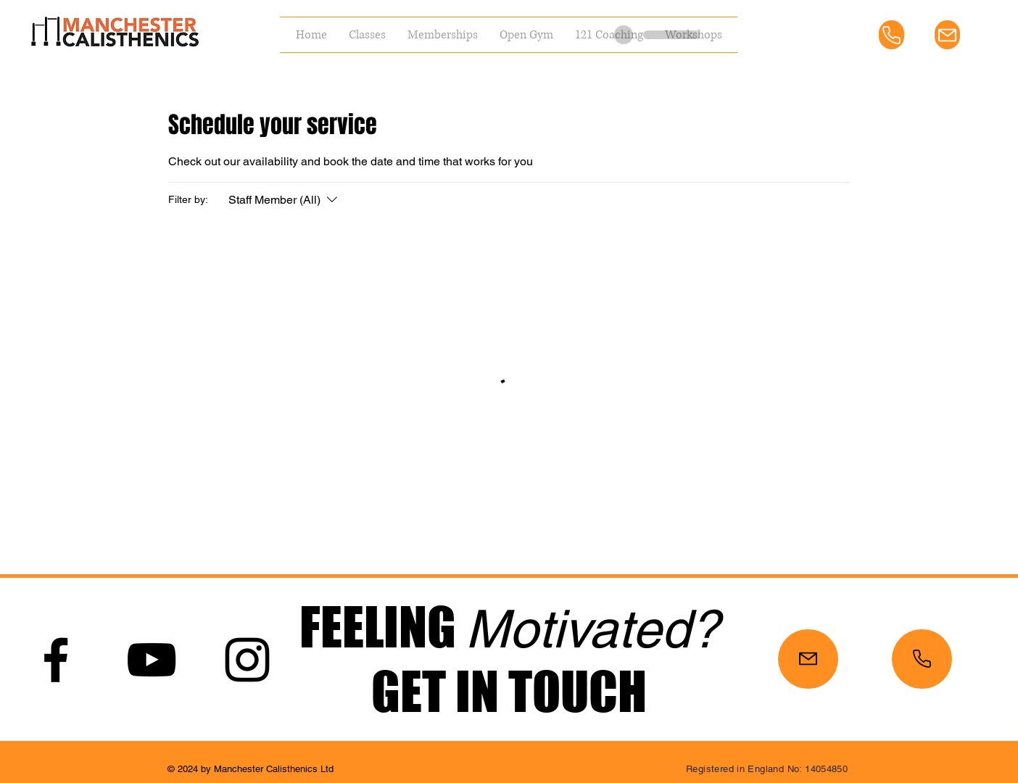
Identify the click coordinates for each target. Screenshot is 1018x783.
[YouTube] (151, 659)
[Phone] (891, 34)
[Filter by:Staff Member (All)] (284, 200)
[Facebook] (56, 659)
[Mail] (947, 34)
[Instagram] (247, 659)
